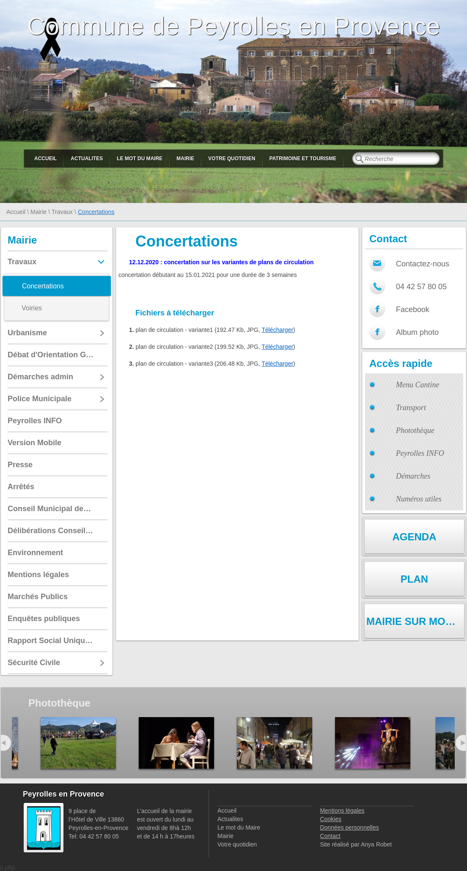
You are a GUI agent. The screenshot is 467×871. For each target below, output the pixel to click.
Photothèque (415, 430)
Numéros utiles (419, 499)
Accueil (45, 159)
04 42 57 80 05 (421, 286)
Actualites (87, 159)
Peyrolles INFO (420, 453)
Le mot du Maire (139, 159)
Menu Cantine (417, 385)
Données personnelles (349, 827)
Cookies (330, 819)
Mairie (185, 159)
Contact (330, 836)
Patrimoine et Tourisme (303, 159)
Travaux (62, 211)
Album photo (417, 332)
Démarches (413, 476)
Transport (411, 407)
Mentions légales (342, 810)
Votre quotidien (231, 159)
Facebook (412, 309)
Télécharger (277, 329)
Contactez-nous (422, 264)
